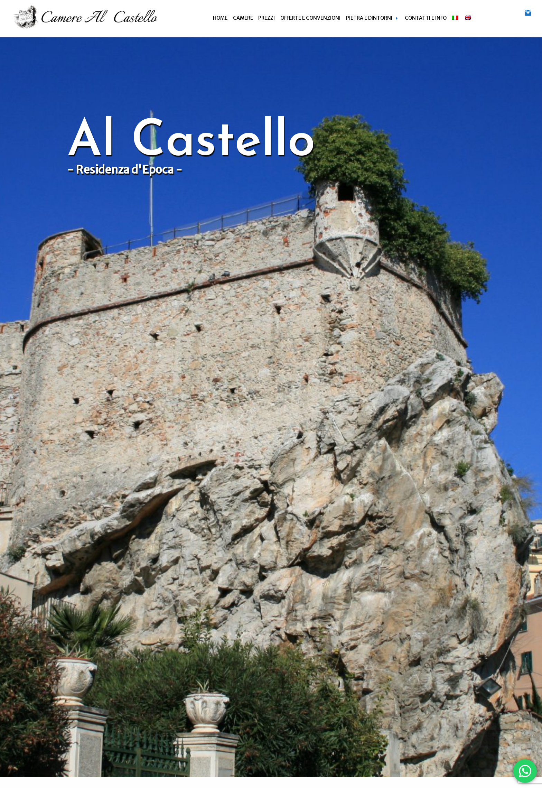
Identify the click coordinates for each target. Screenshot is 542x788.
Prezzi (266, 18)
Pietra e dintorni (369, 18)
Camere (243, 18)
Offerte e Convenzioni (310, 18)
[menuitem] (220, 18)
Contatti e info (426, 18)
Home (220, 18)
